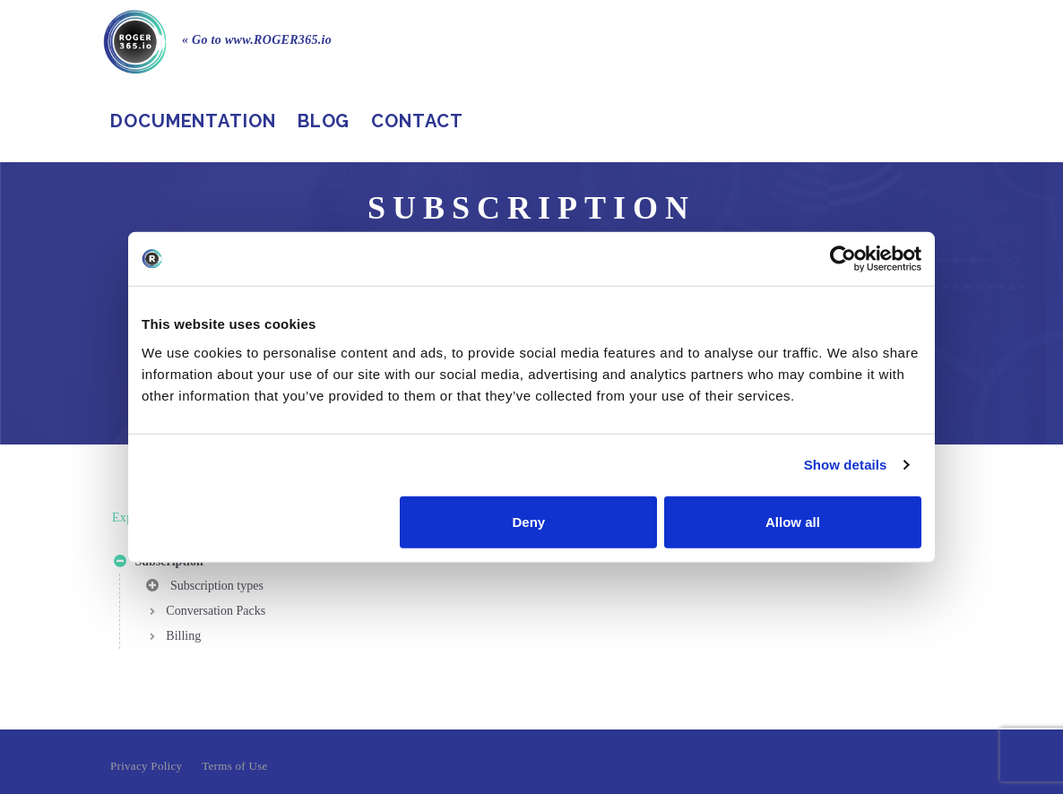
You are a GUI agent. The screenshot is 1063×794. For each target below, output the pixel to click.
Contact (416, 121)
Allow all (792, 521)
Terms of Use (234, 765)
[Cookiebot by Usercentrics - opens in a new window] (843, 259)
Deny (529, 521)
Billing (183, 636)
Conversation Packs (215, 610)
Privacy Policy (146, 765)
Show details (845, 464)
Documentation (193, 121)
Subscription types (205, 589)
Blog (324, 121)
